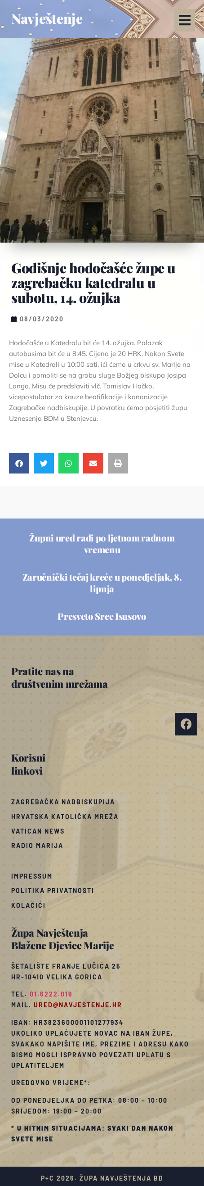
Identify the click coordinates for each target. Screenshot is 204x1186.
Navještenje (47, 18)
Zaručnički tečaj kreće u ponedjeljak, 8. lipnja (102, 583)
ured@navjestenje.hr (78, 1005)
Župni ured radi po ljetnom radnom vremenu (101, 543)
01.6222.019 (51, 994)
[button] (184, 20)
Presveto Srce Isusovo (102, 616)
